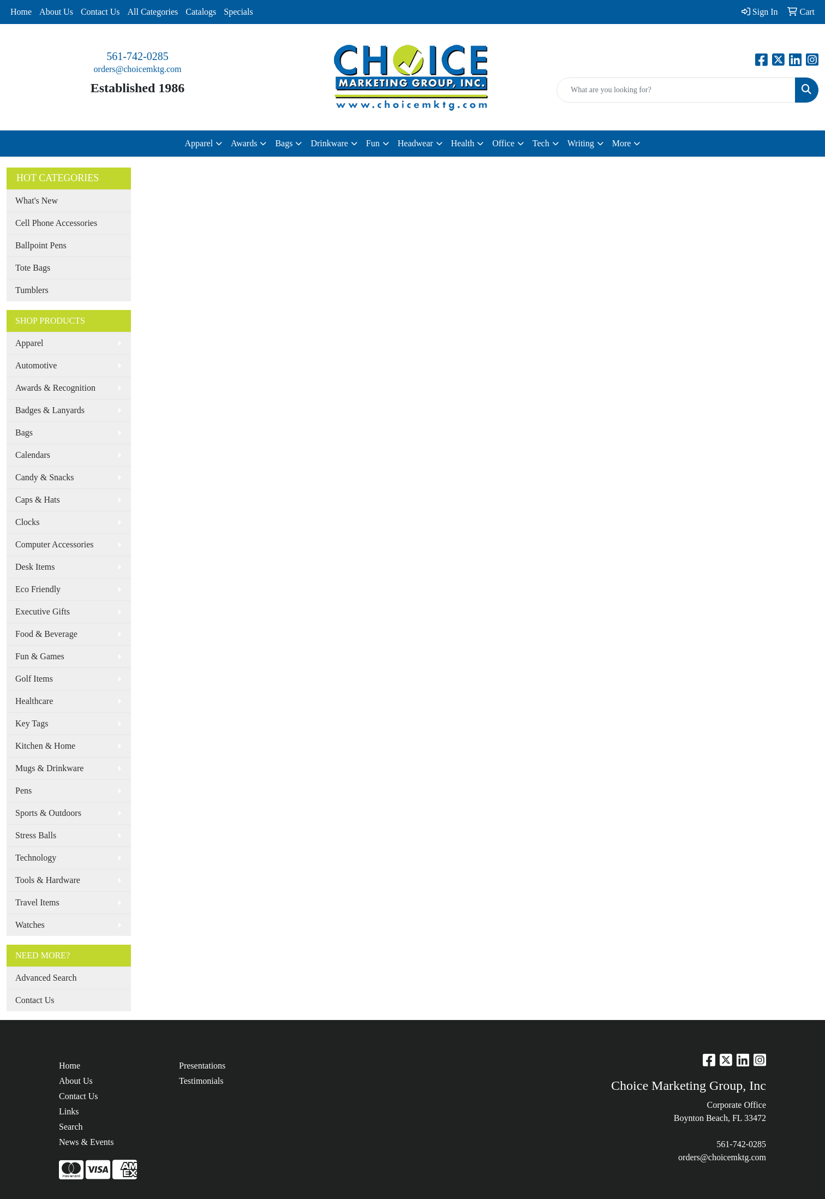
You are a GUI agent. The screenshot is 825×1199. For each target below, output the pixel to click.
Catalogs (201, 11)
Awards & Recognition (55, 387)
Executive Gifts (42, 611)
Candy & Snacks (44, 477)
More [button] (621, 143)
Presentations (202, 1065)
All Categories (152, 11)
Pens (23, 790)
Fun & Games (39, 656)
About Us (56, 11)
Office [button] (503, 143)
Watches (30, 924)
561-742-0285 (137, 56)
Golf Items (34, 678)
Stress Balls (35, 835)
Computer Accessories (54, 544)
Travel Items (37, 902)
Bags (24, 432)
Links (69, 1111)
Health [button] (463, 143)
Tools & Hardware (47, 880)
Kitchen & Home (45, 745)
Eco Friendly (38, 589)
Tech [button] (541, 143)
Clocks (27, 522)
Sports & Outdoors (48, 813)
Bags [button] (283, 143)
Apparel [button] (199, 143)
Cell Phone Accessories (56, 223)
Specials (238, 11)
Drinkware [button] (329, 143)
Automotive (36, 365)
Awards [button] (244, 143)
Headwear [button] (415, 143)
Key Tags (31, 723)
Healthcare (34, 701)
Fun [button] (373, 143)
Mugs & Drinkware (49, 768)
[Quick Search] (676, 90)
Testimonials (201, 1080)
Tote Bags (32, 267)
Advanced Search (45, 977)
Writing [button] (580, 143)
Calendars (32, 455)
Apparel (29, 343)
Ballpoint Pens (41, 245)
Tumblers (32, 290)
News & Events (86, 1142)
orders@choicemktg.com (138, 69)
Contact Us (100, 11)
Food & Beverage (46, 634)
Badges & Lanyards (50, 410)
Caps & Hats (37, 499)
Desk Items (35, 566)
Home (21, 11)
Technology (35, 857)
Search (71, 1126)
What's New (36, 200)
